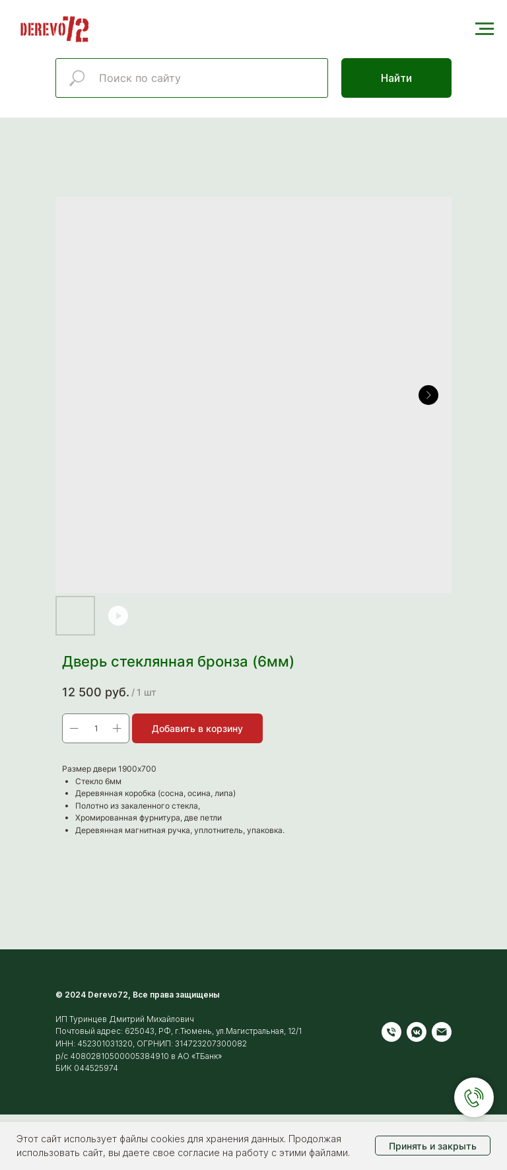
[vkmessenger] (416, 1032)
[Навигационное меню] (484, 29)
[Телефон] (391, 1032)
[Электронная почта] (442, 1032)
